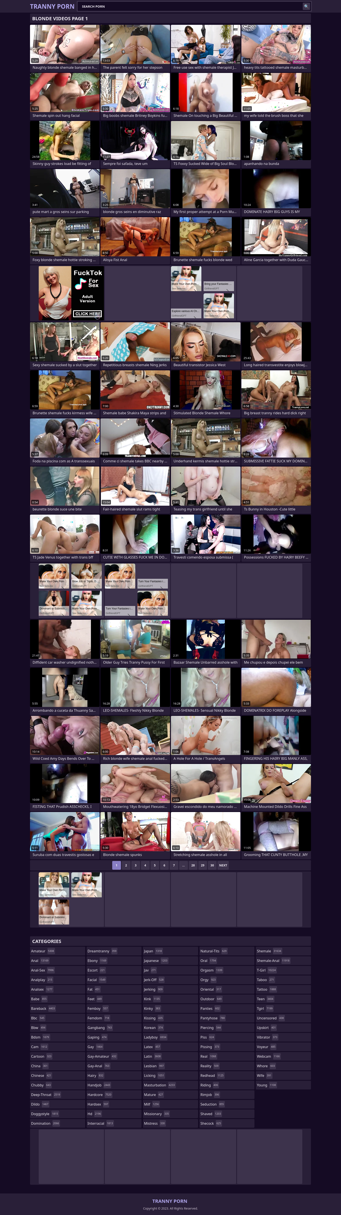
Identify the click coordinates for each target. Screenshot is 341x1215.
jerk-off (154, 980)
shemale (269, 951)
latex (152, 1047)
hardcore (100, 1094)
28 (193, 865)
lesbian (154, 1066)
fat (94, 989)
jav (150, 970)
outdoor (212, 999)
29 (202, 865)
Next (223, 865)
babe (39, 999)
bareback (43, 1008)
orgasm (212, 970)
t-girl (267, 970)
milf (152, 1104)
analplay (42, 980)
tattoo (267, 989)
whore (266, 1066)
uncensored (271, 1018)
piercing (211, 1027)
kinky (152, 1008)
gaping (98, 1037)
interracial (101, 1123)
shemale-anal (274, 960)
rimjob (210, 1094)
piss (208, 1037)
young (267, 1085)
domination (45, 1123)
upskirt (267, 1027)
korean (154, 1027)
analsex (42, 989)
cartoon (41, 1056)
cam (39, 1047)
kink (152, 999)
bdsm (40, 1037)
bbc (38, 1018)
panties (211, 1008)
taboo (266, 980)
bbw (38, 1027)
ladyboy (155, 1037)
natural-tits (214, 951)
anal (40, 960)
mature (154, 1094)
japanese (156, 960)
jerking (154, 989)
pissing (210, 1047)
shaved (211, 1114)
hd (95, 1114)
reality (210, 1066)
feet (95, 999)
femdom (99, 1018)
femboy (98, 1008)
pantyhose (213, 1018)
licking (154, 1075)
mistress (155, 1123)
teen (265, 999)
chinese (41, 1075)
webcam (269, 1056)
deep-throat (46, 1094)
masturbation (160, 1085)
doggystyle (45, 1114)
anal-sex (43, 970)
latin (153, 1056)
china (40, 1066)
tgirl (265, 1008)
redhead (213, 1075)
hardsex (98, 1104)
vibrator (267, 1037)
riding (210, 1085)
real (209, 1056)
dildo (40, 1104)
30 (212, 865)
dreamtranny (103, 951)
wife (264, 1075)
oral (209, 960)
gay (96, 1047)
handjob (99, 1085)
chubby (41, 1085)
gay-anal (99, 1066)
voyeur (266, 1047)
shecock (211, 1123)
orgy (209, 980)
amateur (43, 951)
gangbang (100, 1027)
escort (97, 970)
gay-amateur (102, 1056)
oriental (211, 989)
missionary (157, 1114)
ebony (97, 960)
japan (153, 951)
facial (97, 980)
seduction (213, 1104)
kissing (154, 1018)
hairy (96, 1075)
